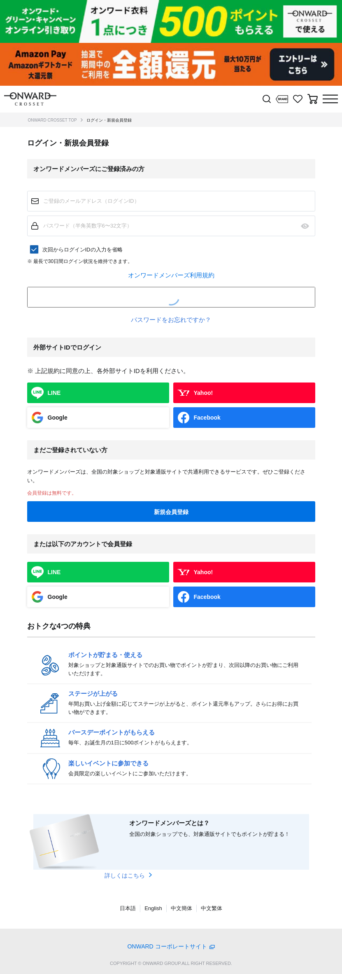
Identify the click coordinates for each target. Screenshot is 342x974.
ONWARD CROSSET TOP (52, 120)
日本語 (128, 908)
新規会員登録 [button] (171, 512)
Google (57, 417)
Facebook (207, 417)
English (153, 908)
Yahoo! (203, 393)
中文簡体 (181, 908)
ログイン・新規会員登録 (109, 120)
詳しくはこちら (125, 875)
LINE (54, 393)
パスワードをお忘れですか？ (171, 319)
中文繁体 (211, 908)
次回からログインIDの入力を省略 (82, 249)
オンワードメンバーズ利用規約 (171, 275)
